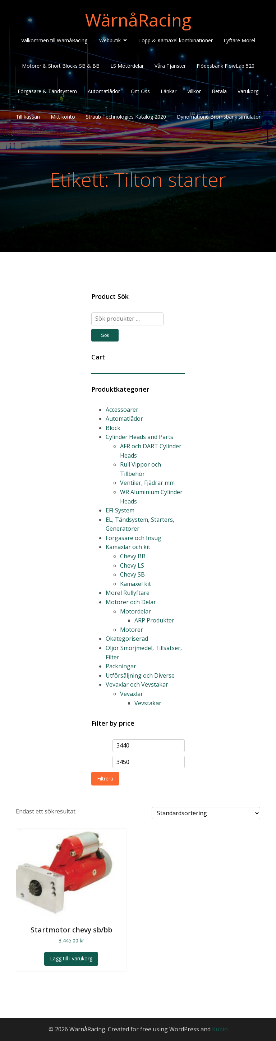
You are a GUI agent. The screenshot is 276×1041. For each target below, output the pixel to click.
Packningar (121, 666)
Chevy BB (133, 556)
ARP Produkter (154, 620)
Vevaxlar (131, 694)
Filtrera (105, 778)
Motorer (131, 630)
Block (113, 428)
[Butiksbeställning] (206, 813)
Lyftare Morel (239, 40)
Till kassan (28, 116)
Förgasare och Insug (133, 538)
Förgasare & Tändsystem (47, 91)
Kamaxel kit (135, 584)
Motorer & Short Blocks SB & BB (61, 65)
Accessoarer (122, 410)
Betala (219, 91)
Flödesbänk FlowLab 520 (225, 65)
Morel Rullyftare (128, 593)
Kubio (220, 1029)
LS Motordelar (127, 65)
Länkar (168, 91)
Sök (105, 335)
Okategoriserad (127, 639)
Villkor (194, 91)
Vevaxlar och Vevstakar (137, 684)
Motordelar (135, 611)
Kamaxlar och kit (128, 547)
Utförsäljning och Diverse (140, 675)
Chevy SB (132, 574)
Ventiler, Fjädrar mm (147, 483)
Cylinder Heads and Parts (139, 437)
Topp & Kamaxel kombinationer (175, 40)
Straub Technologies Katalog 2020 (126, 116)
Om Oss (140, 91)
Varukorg (248, 91)
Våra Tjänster (170, 65)
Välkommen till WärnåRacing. (54, 40)
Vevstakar (147, 703)
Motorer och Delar (131, 602)
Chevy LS (132, 565)
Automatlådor (104, 91)
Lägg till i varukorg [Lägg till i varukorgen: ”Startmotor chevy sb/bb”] (71, 958)
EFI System (120, 510)
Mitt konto (63, 116)
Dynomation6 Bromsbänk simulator (219, 116)
